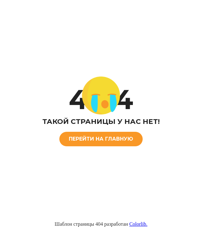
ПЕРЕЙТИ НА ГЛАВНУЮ (101, 139)
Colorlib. (138, 224)
